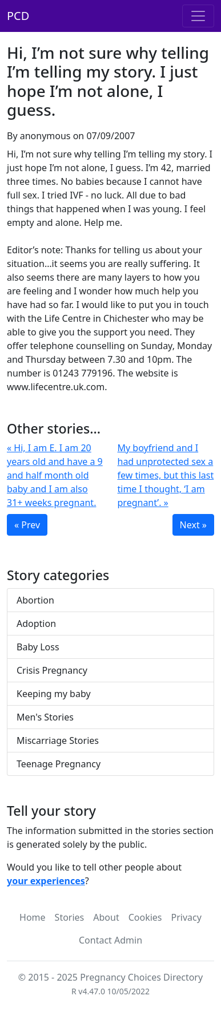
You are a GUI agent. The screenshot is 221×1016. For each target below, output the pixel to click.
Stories (70, 917)
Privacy (186, 917)
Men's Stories (45, 717)
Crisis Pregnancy (52, 670)
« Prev (27, 525)
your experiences (46, 881)
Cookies (145, 917)
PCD (18, 15)
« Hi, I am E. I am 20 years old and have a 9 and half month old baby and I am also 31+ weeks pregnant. (55, 475)
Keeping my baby (54, 693)
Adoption (36, 623)
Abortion (35, 600)
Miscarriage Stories (58, 740)
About (106, 917)
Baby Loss (38, 647)
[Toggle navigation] (198, 16)
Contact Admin (110, 940)
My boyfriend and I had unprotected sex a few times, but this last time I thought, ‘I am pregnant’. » (166, 475)
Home (32, 917)
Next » (193, 525)
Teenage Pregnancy (59, 764)
